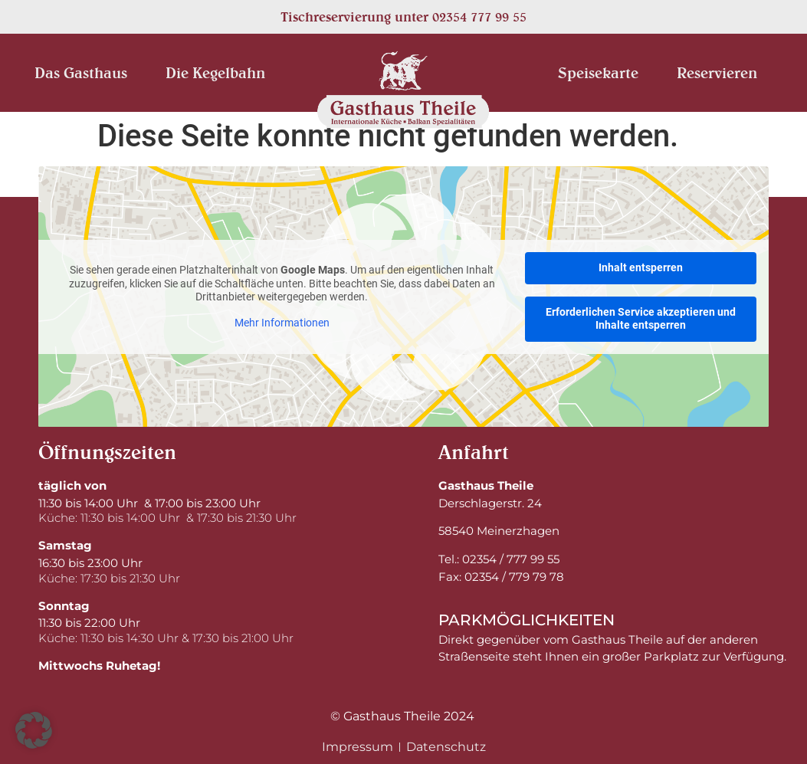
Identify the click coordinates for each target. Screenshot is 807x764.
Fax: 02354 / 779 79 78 (501, 576)
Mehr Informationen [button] (282, 322)
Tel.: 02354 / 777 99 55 (498, 559)
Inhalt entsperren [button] (641, 267)
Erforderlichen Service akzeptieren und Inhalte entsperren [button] (641, 318)
